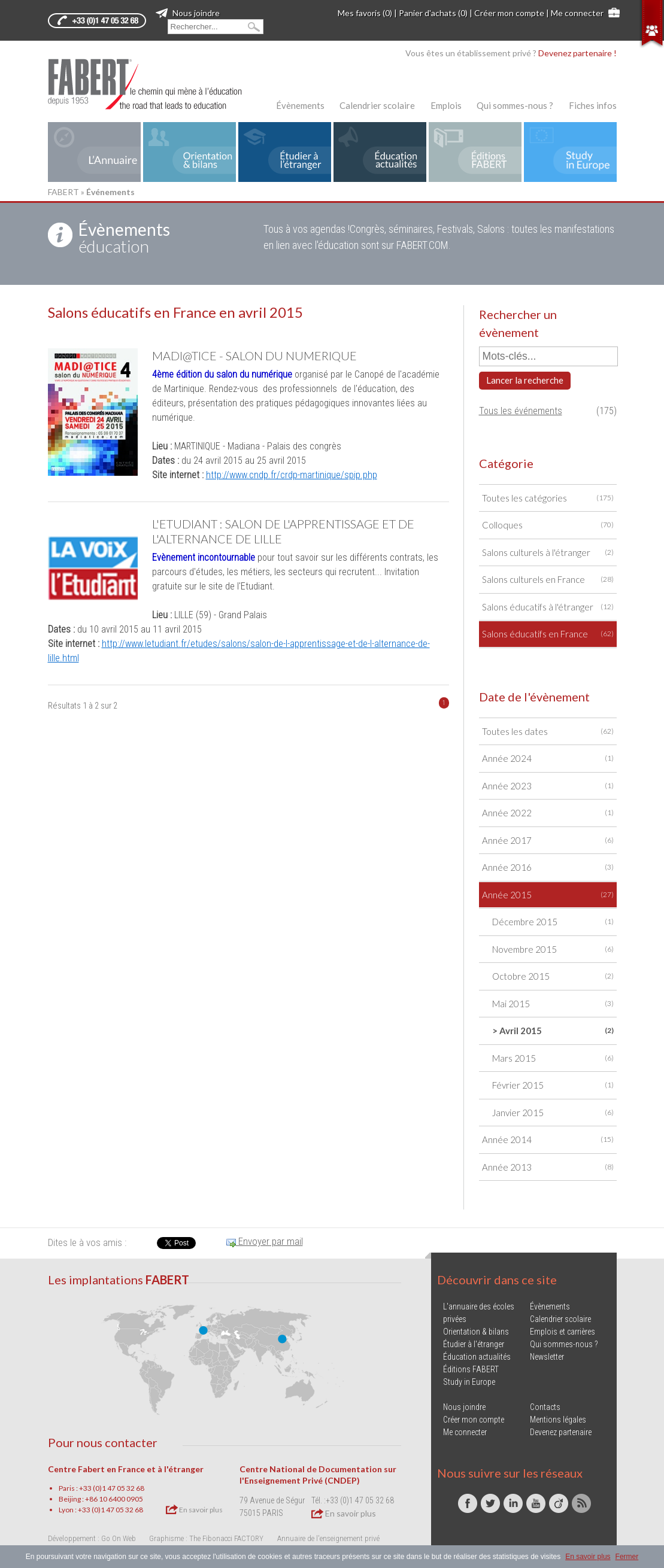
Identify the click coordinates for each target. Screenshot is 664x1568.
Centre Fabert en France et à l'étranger (126, 1469)
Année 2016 (548, 867)
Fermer (627, 1556)
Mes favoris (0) (365, 13)
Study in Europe (469, 1382)
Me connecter (577, 13)
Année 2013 (548, 1167)
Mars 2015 (553, 1058)
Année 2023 (548, 786)
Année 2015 (548, 895)
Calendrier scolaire (377, 105)
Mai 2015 (553, 1004)
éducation (124, 237)
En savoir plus (194, 1509)
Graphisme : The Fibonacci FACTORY (206, 1538)
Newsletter (547, 1357)
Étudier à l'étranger (473, 1344)
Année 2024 (548, 758)
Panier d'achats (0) (433, 13)
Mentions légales (558, 1419)
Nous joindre (188, 13)
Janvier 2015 (553, 1113)
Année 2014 (548, 1140)
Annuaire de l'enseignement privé (328, 1538)
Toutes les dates (548, 732)
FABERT (63, 192)
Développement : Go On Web (92, 1538)
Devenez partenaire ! (577, 53)
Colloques (548, 525)
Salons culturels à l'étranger (548, 553)
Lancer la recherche (524, 380)
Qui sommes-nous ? (515, 105)
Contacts (545, 1407)
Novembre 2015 (553, 949)
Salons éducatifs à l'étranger (548, 607)
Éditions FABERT (471, 1369)
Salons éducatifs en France (548, 634)
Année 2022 (548, 813)
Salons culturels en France (548, 580)
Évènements (300, 105)
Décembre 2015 (553, 922)
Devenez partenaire (561, 1432)
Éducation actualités (477, 1357)
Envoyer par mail (264, 1241)
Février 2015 (553, 1085)
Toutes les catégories (548, 498)
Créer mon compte (509, 13)
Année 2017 (548, 840)
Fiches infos (593, 105)
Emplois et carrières (562, 1331)
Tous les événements (520, 411)
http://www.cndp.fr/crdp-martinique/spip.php (291, 475)
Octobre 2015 (553, 976)
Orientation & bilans (476, 1331)
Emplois (446, 105)
